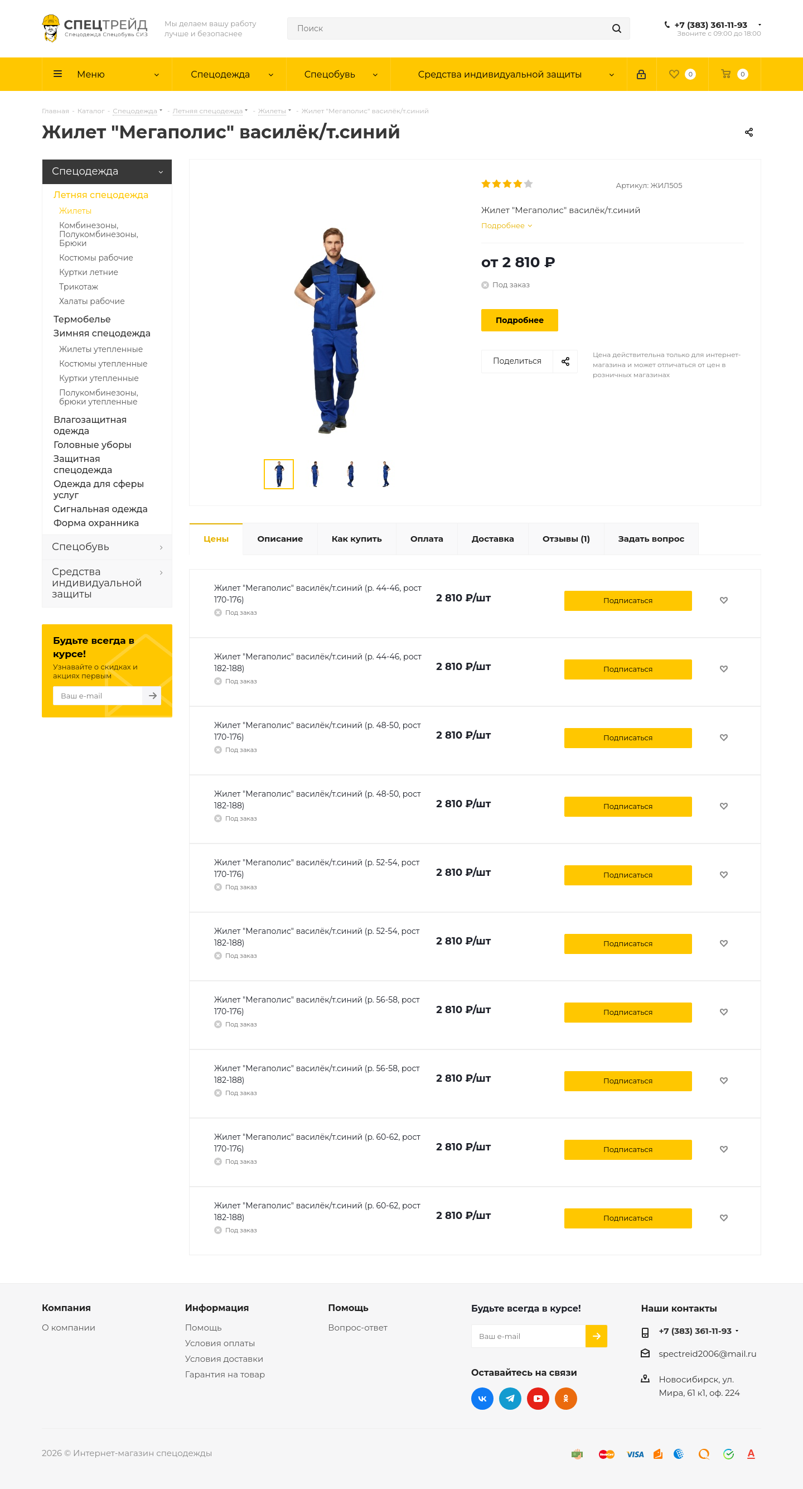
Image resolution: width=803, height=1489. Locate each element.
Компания (66, 1307)
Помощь (203, 1327)
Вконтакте (482, 1398)
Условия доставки (224, 1358)
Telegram (510, 1398)
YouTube (538, 1398)
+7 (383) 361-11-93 (711, 25)
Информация (217, 1307)
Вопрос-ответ (357, 1327)
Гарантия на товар (225, 1374)
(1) (566, 538)
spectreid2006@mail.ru (707, 1353)
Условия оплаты (220, 1343)
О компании (68, 1327)
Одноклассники (566, 1398)
